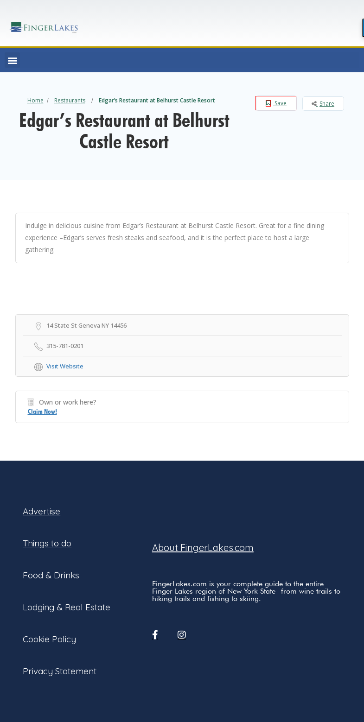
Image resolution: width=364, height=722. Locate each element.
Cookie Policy (49, 639)
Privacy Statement (59, 671)
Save (276, 103)
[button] (12, 60)
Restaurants (69, 100)
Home (35, 100)
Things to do (47, 543)
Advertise (41, 511)
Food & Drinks (51, 575)
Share (323, 104)
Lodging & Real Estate (66, 607)
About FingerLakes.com (203, 547)
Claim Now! (42, 411)
